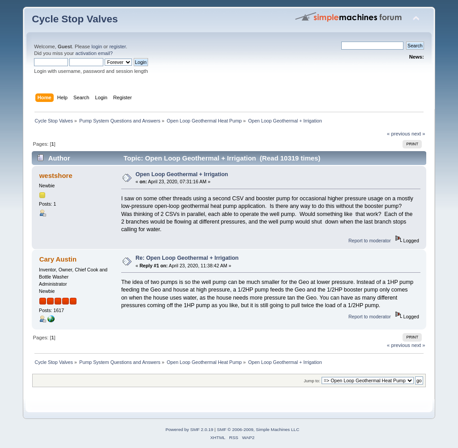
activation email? (94, 53)
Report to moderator (369, 240)
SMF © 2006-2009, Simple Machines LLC (258, 429)
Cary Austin (57, 259)
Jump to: (312, 380)
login (96, 46)
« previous (398, 133)
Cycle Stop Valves (75, 19)
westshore (55, 175)
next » (418, 133)
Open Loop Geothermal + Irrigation (182, 174)
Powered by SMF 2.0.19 (189, 429)
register (117, 46)
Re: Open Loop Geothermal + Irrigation (187, 258)
